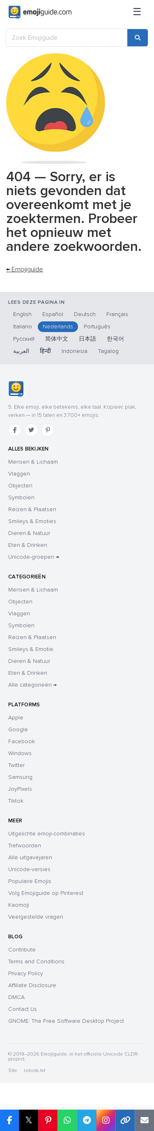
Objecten (20, 485)
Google (18, 729)
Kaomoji (18, 904)
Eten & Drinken (27, 545)
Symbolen (21, 497)
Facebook (21, 741)
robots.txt (34, 1070)
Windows (20, 753)
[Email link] (144, 1120)
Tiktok (15, 800)
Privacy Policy (25, 973)
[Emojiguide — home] (40, 12)
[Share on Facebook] (9, 1120)
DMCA (16, 997)
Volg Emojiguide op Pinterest (45, 893)
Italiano (22, 326)
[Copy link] (125, 1120)
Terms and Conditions (36, 961)
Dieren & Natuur (29, 533)
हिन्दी (45, 351)
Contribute (22, 949)
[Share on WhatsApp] (67, 1120)
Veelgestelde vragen (35, 916)
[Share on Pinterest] (47, 1120)
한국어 (115, 338)
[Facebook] (14, 430)
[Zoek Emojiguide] (66, 37)
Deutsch (85, 314)
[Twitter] (31, 430)
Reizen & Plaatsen (32, 509)
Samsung (20, 777)
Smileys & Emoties (32, 521)
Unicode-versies (29, 869)
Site (12, 1070)
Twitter (16, 765)
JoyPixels (20, 788)
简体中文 (56, 338)
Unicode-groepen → (33, 556)
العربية (21, 351)
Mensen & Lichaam (33, 461)
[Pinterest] (47, 430)
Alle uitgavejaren (30, 857)
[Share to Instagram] (105, 1120)
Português (97, 326)
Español (52, 314)
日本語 (87, 338)
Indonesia (74, 351)
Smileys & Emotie (30, 649)
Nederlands (58, 326)
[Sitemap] (137, 12)
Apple (15, 717)
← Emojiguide (24, 269)
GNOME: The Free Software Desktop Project (66, 1020)
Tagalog (108, 351)
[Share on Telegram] (86, 1120)
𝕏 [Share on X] (28, 1120)
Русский (23, 338)
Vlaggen (19, 473)
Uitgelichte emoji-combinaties (46, 833)
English (22, 314)
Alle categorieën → (32, 684)
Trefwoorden (24, 845)
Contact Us (22, 1009)
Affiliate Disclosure (32, 985)
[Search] (137, 37)
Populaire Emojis (29, 881)
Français (117, 314)
